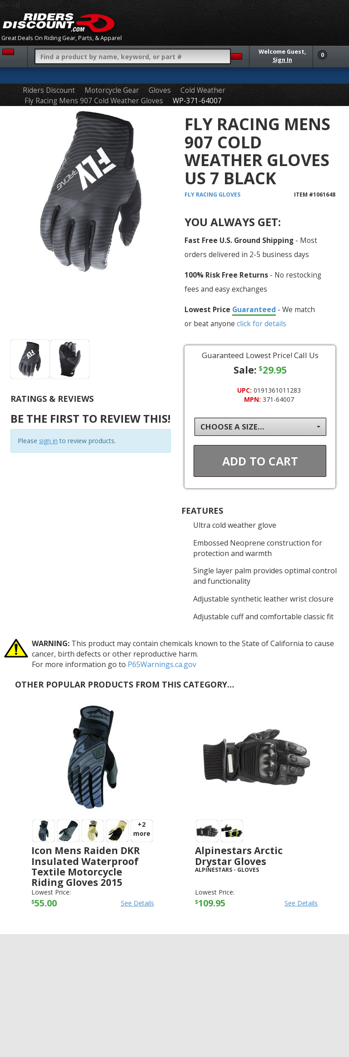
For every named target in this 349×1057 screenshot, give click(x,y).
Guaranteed (254, 309)
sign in (48, 440)
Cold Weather (202, 90)
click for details (261, 324)
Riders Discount (49, 90)
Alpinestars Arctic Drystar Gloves (239, 855)
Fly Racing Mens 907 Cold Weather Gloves (94, 101)
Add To (260, 461)
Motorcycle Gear (112, 90)
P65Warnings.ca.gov (162, 664)
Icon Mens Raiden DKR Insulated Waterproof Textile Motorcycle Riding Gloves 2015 (85, 866)
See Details (137, 903)
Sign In (282, 60)
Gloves (160, 90)
